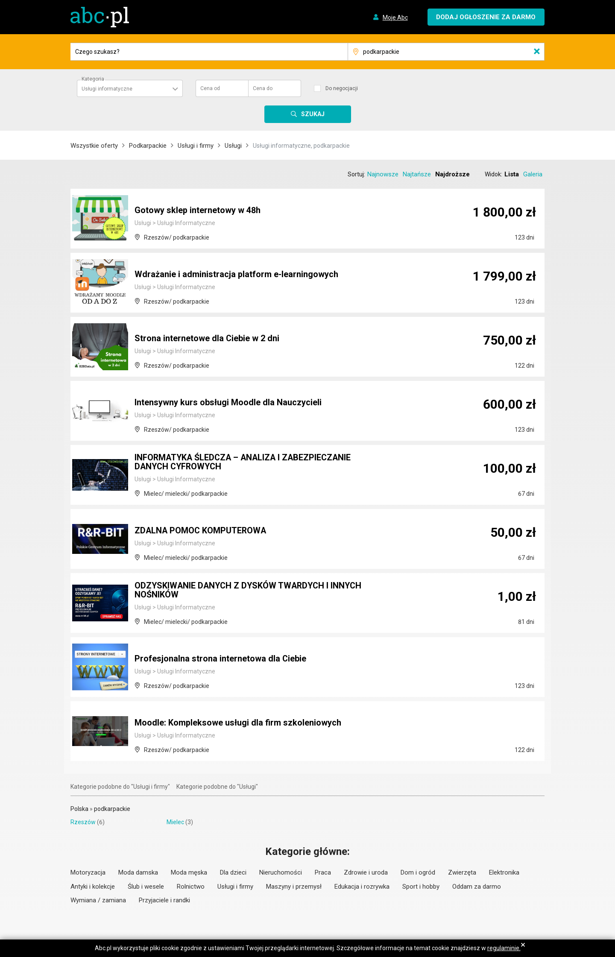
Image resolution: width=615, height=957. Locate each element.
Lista (511, 174)
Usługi (233, 145)
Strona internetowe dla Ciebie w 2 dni (207, 339)
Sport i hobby (420, 886)
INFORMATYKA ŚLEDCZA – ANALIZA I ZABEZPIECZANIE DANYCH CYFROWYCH (245, 462)
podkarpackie (112, 808)
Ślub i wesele (146, 886)
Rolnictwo (191, 886)
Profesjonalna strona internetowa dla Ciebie (221, 659)
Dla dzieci (233, 872)
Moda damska (138, 872)
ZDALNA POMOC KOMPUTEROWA (201, 531)
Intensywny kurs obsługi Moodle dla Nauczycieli (228, 403)
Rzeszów (83, 822)
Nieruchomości (280, 872)
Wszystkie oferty (94, 145)
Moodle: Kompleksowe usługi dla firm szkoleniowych (238, 723)
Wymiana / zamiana (98, 900)
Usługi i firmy (196, 145)
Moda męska (189, 872)
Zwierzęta (462, 872)
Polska (79, 808)
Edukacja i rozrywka (362, 886)
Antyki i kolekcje (92, 886)
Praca (323, 872)
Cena (210, 88)
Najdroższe (452, 174)
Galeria (532, 174)
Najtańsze (417, 174)
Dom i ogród (418, 872)
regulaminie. (504, 948)
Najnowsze (382, 174)
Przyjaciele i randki (164, 900)
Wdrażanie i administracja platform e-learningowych (237, 274)
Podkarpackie (148, 145)
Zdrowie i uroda (366, 872)
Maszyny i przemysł (294, 886)
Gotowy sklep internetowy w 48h (198, 210)
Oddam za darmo (476, 886)
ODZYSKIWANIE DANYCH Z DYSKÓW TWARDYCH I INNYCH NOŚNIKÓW (250, 590)
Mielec (175, 822)
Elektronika (504, 872)
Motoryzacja (87, 872)
